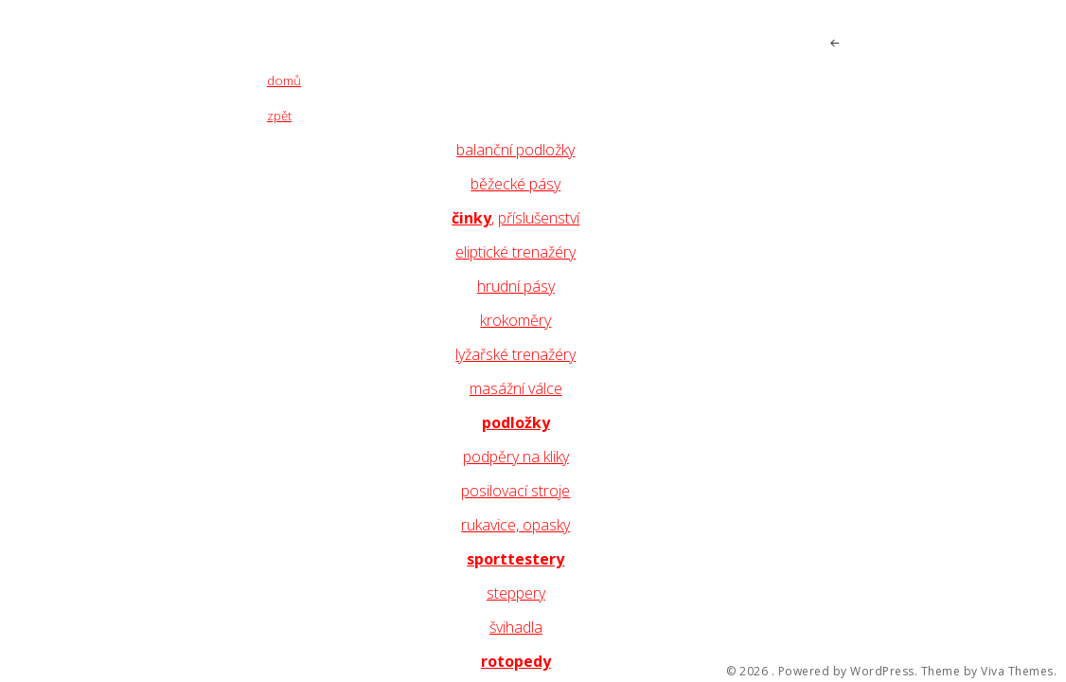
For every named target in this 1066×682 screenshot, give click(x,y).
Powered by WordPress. (848, 671)
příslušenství (538, 217)
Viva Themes (1017, 671)
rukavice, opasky (515, 524)
